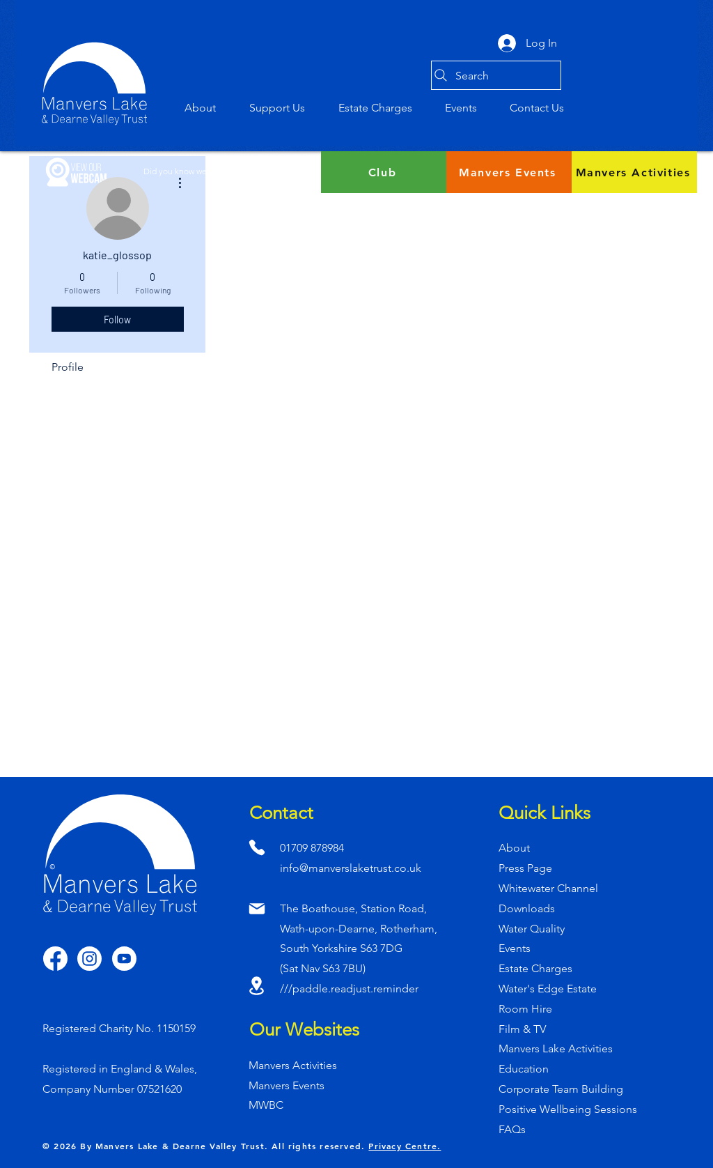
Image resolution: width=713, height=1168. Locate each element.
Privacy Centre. (404, 1145)
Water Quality (532, 928)
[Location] (256, 985)
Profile (68, 367)
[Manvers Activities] (634, 172)
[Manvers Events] (509, 172)
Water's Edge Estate (548, 988)
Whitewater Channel (548, 888)
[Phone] (256, 847)
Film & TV (522, 1029)
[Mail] (256, 908)
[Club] (383, 172)
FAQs (512, 1129)
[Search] (496, 75)
